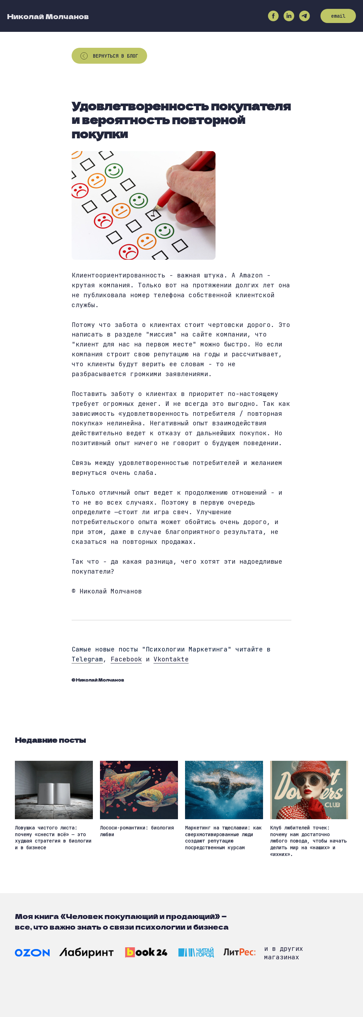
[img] (32, 952)
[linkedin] (289, 16)
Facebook (126, 659)
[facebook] (273, 16)
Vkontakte (171, 659)
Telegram (87, 659)
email (338, 16)
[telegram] (304, 16)
